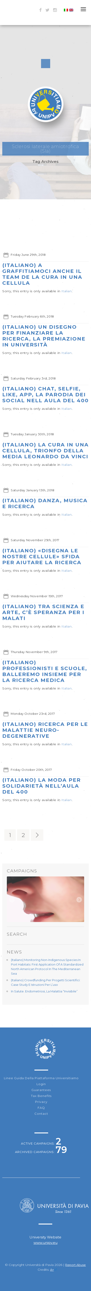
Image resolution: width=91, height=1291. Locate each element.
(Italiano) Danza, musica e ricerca (45, 503)
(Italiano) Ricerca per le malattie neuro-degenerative (45, 730)
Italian (66, 291)
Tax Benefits (41, 1096)
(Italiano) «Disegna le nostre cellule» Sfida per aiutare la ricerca (41, 557)
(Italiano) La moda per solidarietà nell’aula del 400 (41, 786)
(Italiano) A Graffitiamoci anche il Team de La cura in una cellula (42, 274)
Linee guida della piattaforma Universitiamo (41, 1078)
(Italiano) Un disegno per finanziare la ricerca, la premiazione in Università (44, 336)
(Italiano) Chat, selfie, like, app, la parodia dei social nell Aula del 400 (45, 395)
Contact (41, 1113)
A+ (53, 1269)
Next (79, 899)
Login (41, 1084)
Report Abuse (75, 1265)
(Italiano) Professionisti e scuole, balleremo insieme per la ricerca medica (44, 671)
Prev (12, 899)
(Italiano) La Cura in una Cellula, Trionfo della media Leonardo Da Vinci (45, 451)
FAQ (41, 1107)
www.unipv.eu (45, 1242)
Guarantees (41, 1090)
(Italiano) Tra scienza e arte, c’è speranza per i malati (43, 612)
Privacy (41, 1102)
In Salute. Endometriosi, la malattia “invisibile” (44, 991)
